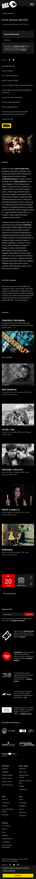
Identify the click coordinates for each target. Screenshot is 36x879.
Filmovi (21, 799)
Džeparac (7, 549)
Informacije (5, 814)
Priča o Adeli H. (11, 509)
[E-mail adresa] (13, 614)
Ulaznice (4, 829)
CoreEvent (23, 50)
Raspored (5, 768)
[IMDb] (6, 125)
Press (3, 832)
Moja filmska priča (7, 785)
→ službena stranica (25, 714)
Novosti (21, 809)
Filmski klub (18, 652)
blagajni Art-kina (19, 46)
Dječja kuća (22, 768)
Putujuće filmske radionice (24, 776)
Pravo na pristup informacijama (7, 846)
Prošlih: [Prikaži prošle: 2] (7, 40)
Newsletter (5, 835)
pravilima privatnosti (18, 620)
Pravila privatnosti (7, 838)
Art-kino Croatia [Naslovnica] (12, 859)
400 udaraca (9, 389)
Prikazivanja (22, 802)
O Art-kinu (5, 799)
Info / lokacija (6, 825)
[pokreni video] (18, 145)
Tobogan (21, 786)
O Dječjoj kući (23, 789)
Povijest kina (6, 802)
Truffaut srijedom (8, 13)
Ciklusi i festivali (7, 778)
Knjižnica (4, 806)
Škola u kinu (22, 772)
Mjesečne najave (7, 781)
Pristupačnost (6, 842)
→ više (14, 328)
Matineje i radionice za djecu (26, 782)
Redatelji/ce (22, 806)
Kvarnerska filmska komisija (7, 810)
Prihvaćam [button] (18, 875)
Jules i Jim (8, 429)
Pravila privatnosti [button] (9, 870)
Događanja (5, 772)
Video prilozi (22, 812)
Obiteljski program (7, 775)
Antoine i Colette (12, 469)
